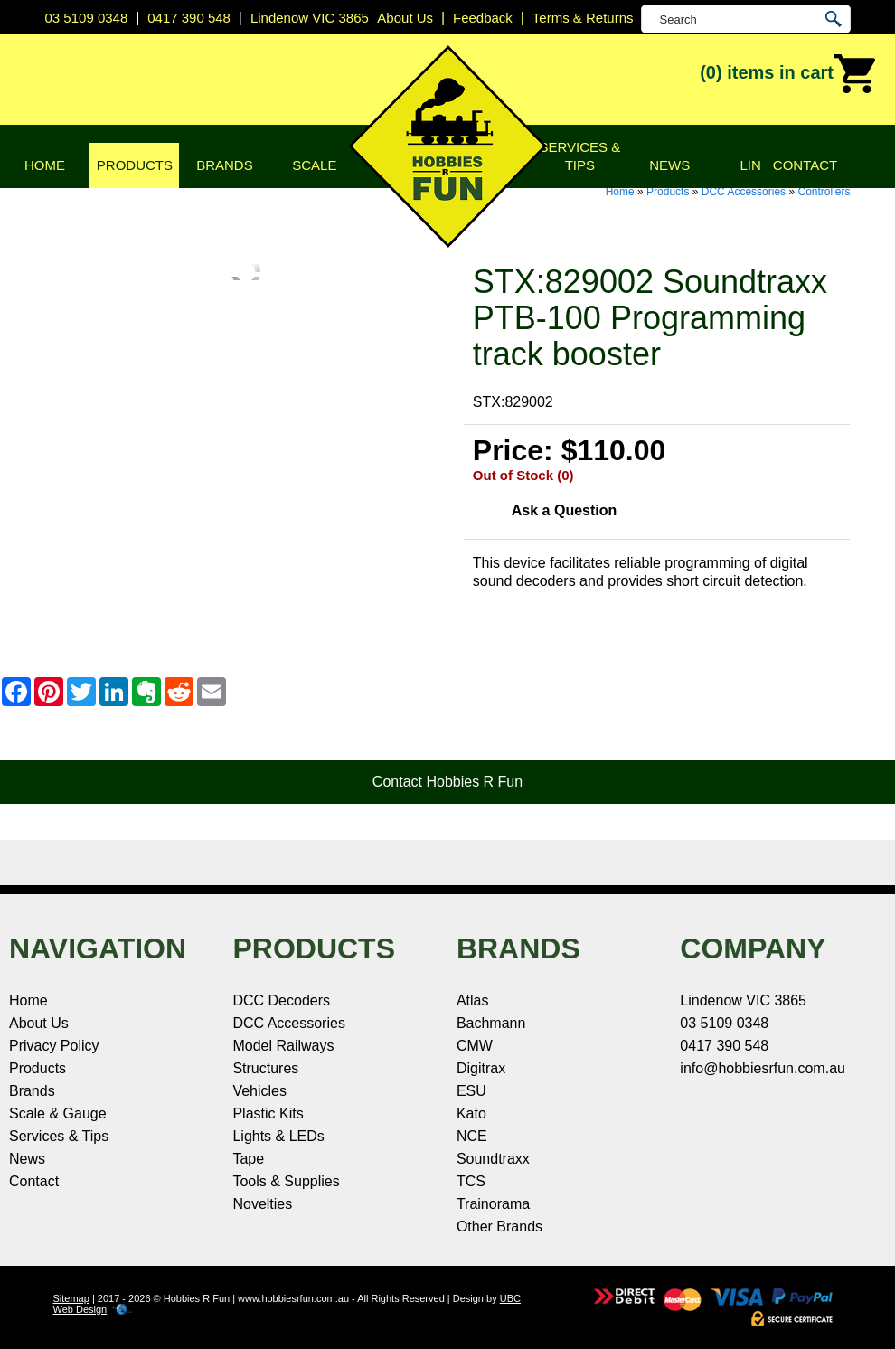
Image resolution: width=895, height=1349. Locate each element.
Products (135, 165)
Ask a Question (564, 510)
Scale (314, 165)
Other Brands (499, 1226)
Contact (805, 165)
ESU (471, 1091)
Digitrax (481, 1068)
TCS (471, 1181)
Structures (265, 1068)
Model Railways (283, 1045)
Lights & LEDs (278, 1136)
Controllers (823, 191)
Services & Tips (579, 156)
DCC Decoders (281, 1000)
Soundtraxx (493, 1158)
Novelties (262, 1204)
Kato (471, 1113)
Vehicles (259, 1091)
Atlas (473, 1000)
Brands (224, 165)
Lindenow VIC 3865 (309, 17)
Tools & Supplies (285, 1181)
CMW (475, 1045)
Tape (248, 1158)
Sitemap (71, 1298)
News (669, 165)
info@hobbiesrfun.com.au (762, 1068)
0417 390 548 (189, 17)
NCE (472, 1136)
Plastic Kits (267, 1113)
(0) (788, 74)
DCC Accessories (744, 191)
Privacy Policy (54, 1045)
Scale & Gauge (58, 1113)
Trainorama (493, 1204)
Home (44, 165)
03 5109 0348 (86, 17)
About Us (39, 1023)
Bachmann (491, 1023)
